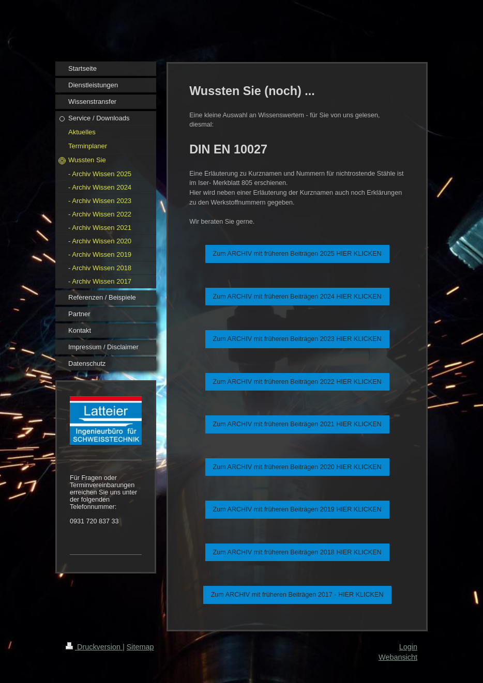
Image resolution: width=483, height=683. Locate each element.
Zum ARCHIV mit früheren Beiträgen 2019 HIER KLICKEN (297, 509)
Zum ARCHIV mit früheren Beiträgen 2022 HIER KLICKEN (297, 381)
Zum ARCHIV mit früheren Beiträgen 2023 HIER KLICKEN (297, 339)
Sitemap (140, 647)
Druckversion (94, 647)
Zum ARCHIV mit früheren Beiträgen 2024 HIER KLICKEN (297, 296)
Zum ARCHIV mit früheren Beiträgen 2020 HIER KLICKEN (297, 467)
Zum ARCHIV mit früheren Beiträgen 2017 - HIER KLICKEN (297, 594)
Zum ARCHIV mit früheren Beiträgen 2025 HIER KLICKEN (297, 253)
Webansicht (398, 657)
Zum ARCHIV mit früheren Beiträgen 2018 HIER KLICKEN (297, 552)
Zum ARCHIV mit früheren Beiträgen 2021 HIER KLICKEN (297, 424)
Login (408, 647)
